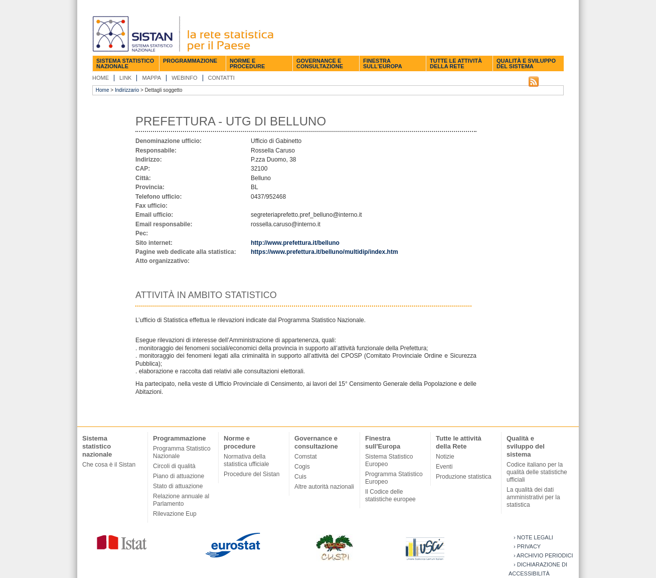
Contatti (221, 78)
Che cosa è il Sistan (108, 464)
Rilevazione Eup (175, 513)
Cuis (300, 476)
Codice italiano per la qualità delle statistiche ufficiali (537, 472)
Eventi (444, 466)
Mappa (151, 78)
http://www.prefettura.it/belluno (295, 242)
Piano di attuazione (178, 476)
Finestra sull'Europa (382, 63)
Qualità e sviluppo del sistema (526, 63)
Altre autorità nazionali (324, 486)
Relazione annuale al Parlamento (181, 500)
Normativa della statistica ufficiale (246, 460)
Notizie (445, 456)
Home (100, 78)
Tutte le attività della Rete (456, 63)
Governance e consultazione (319, 63)
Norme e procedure (247, 63)
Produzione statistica (463, 476)
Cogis (302, 466)
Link (125, 78)
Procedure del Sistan (251, 474)
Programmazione (190, 61)
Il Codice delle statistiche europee (390, 495)
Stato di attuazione (178, 486)
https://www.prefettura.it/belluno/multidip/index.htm (324, 251)
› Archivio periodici (543, 555)
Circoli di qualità (174, 466)
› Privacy (527, 546)
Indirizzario (127, 90)
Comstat (305, 456)
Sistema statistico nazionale (125, 63)
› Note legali (533, 537)
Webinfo (184, 78)
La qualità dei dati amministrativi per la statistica (533, 497)
